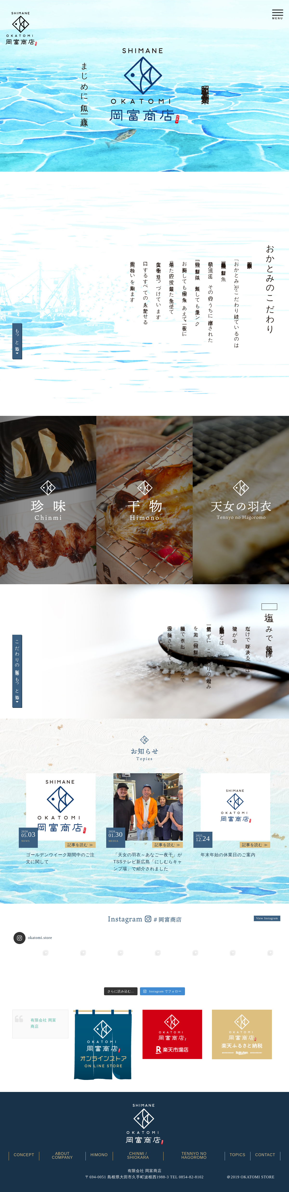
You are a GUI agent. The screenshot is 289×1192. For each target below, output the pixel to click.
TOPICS (237, 1155)
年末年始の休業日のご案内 (228, 854)
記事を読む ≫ (80, 845)
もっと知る (17, 341)
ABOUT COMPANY (62, 1156)
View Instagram (267, 918)
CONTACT (265, 1155)
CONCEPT (24, 1155)
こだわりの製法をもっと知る (17, 671)
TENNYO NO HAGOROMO (194, 1156)
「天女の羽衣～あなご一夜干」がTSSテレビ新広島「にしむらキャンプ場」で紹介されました (147, 861)
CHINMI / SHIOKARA (138, 1156)
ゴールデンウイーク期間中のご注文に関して (60, 858)
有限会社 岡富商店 (43, 1023)
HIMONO (99, 1155)
